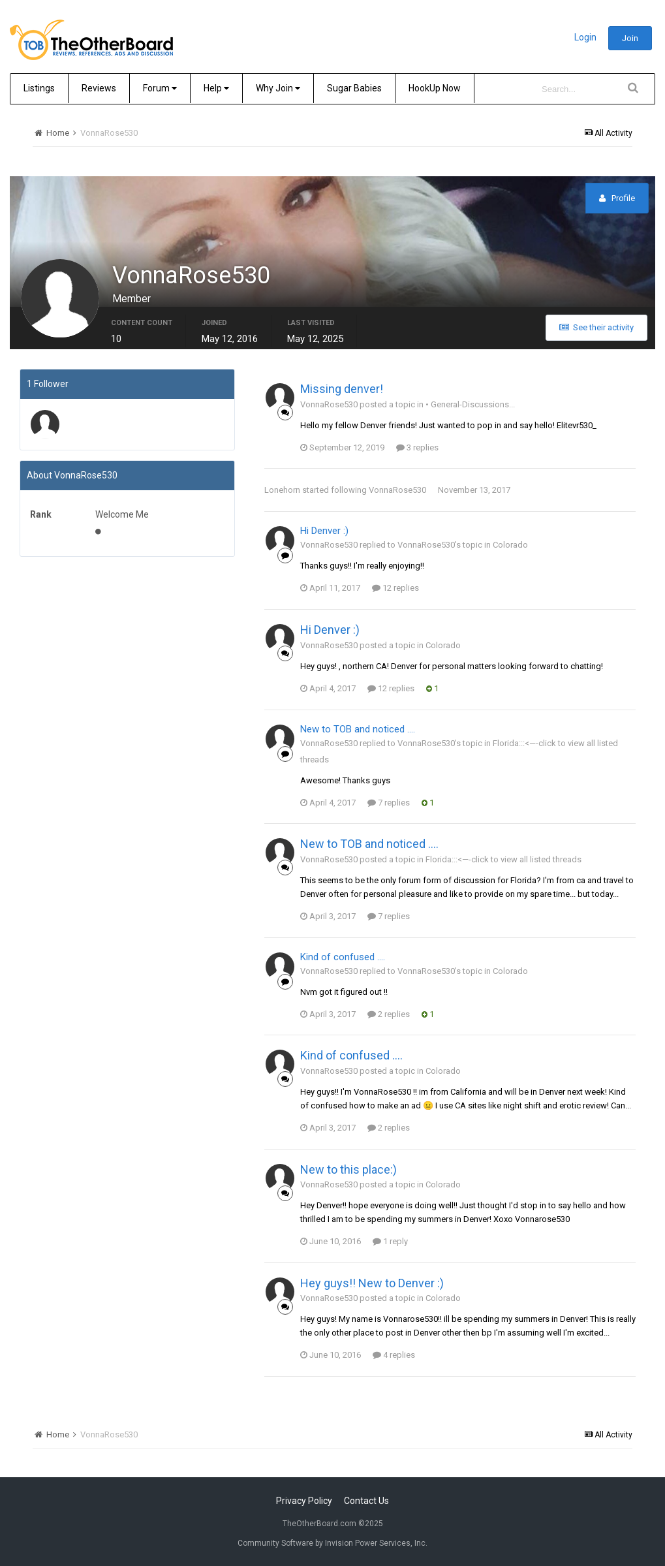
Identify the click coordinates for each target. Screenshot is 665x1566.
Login (585, 37)
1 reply (390, 1241)
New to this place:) (348, 1169)
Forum (160, 88)
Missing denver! (341, 389)
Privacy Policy (304, 1501)
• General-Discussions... (470, 404)
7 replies (388, 802)
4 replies (394, 1355)
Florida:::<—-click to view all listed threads (503, 859)
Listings (39, 88)
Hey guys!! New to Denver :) (372, 1283)
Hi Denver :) (324, 531)
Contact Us (366, 1501)
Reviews (99, 88)
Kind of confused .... (342, 957)
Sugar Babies (354, 88)
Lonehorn (282, 490)
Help (216, 88)
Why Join (278, 88)
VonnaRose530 (397, 490)
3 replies (417, 447)
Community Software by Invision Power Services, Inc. (332, 1543)
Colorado (510, 545)
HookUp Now (435, 88)
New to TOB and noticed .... (357, 729)
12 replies (395, 588)
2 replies (388, 1014)
